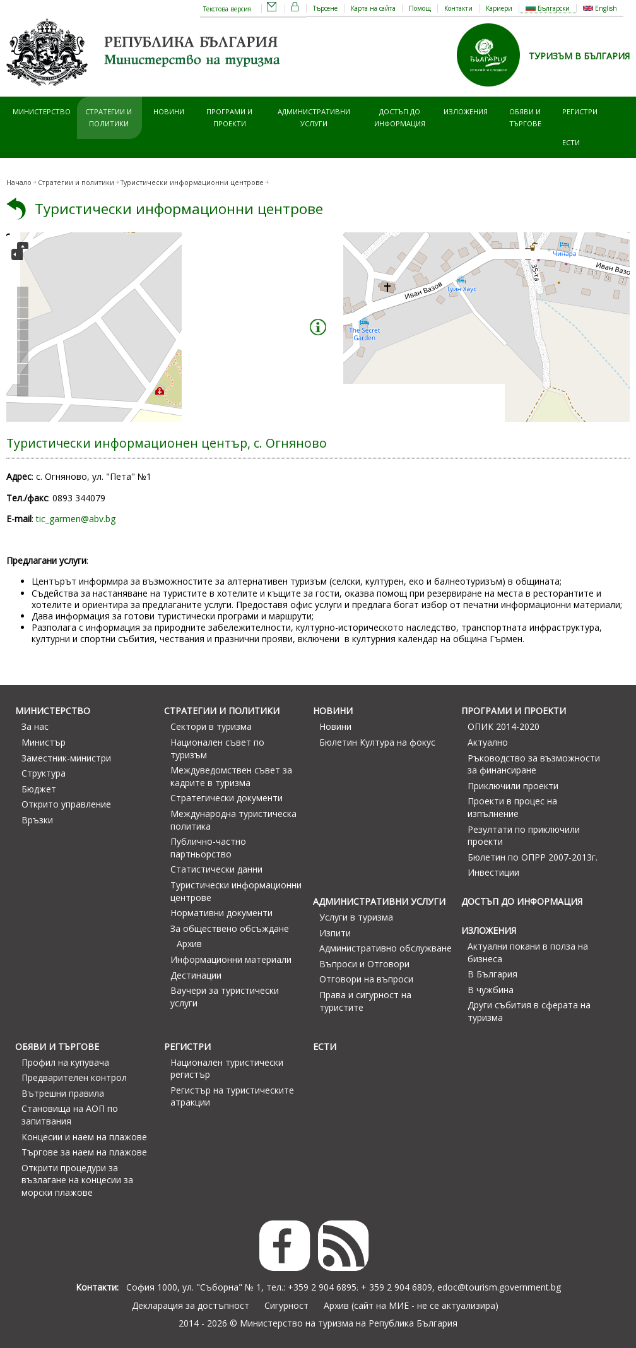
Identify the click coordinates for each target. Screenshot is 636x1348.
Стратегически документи (226, 798)
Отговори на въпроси (366, 979)
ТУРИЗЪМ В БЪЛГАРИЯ (579, 56)
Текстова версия (227, 8)
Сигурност (286, 1305)
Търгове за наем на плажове (84, 1152)
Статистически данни (216, 869)
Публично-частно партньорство (208, 847)
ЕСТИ (571, 142)
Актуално (488, 742)
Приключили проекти (513, 786)
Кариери (499, 8)
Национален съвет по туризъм (217, 748)
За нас (35, 726)
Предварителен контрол (74, 1077)
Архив (189, 944)
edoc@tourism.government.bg (499, 1287)
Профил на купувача (65, 1062)
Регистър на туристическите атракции (232, 1096)
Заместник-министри (66, 758)
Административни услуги (314, 117)
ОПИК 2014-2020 (503, 726)
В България (492, 974)
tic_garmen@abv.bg (75, 519)
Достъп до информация (399, 117)
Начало (19, 182)
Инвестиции (493, 872)
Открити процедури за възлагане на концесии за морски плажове (77, 1180)
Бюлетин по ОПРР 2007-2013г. (533, 857)
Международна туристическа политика (233, 820)
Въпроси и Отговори (364, 964)
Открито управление (66, 804)
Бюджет (38, 789)
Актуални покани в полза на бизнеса (528, 952)
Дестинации (195, 975)
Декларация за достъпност (190, 1305)
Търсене (325, 8)
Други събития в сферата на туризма (529, 1011)
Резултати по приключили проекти (524, 835)
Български (548, 8)
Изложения (466, 111)
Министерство (42, 111)
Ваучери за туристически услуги (224, 996)
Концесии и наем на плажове (84, 1137)
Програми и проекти (229, 117)
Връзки (37, 820)
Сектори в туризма (211, 726)
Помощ (420, 8)
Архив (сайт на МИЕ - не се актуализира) (411, 1305)
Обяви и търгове (525, 117)
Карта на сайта (373, 8)
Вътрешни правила (62, 1093)
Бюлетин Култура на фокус (377, 742)
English (600, 8)
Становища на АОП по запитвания (69, 1114)
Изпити (335, 933)
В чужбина (491, 990)
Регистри (580, 111)
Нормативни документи (221, 913)
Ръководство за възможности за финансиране (534, 764)
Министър (43, 742)
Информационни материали (231, 959)
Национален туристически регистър (226, 1068)
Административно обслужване (385, 948)
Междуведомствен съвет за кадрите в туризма (231, 776)
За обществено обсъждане (229, 928)
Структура (43, 773)
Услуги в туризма (356, 917)
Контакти (458, 8)
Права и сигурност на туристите (365, 1001)
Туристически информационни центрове (179, 208)
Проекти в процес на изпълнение (512, 807)
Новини (168, 111)
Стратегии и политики (108, 117)
